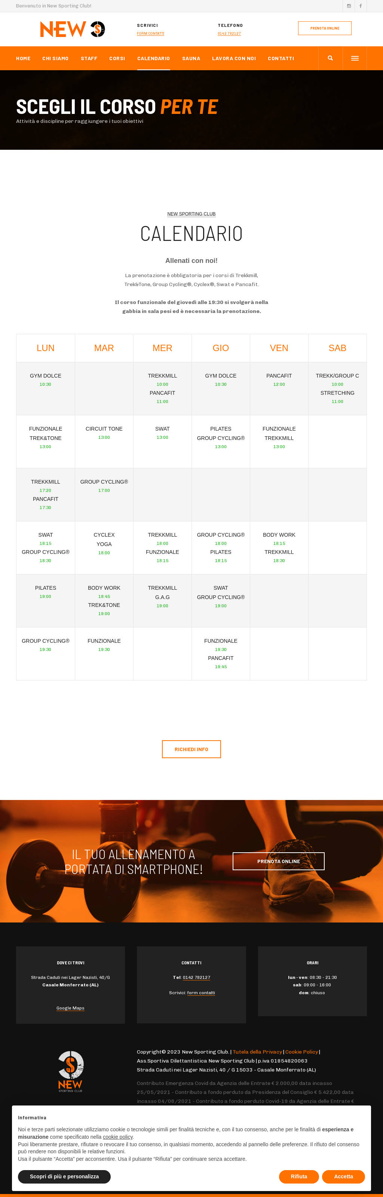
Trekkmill (45, 482)
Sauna (191, 58)
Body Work (104, 588)
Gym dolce (45, 376)
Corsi (117, 58)
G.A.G (162, 597)
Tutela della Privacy (257, 1052)
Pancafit (45, 499)
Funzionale (45, 429)
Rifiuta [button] (299, 1176)
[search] (330, 58)
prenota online (324, 28)
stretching (338, 393)
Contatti (281, 58)
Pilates (45, 588)
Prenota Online (278, 861)
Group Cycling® (46, 552)
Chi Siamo (55, 58)
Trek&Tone (45, 438)
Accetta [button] (343, 1176)
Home (23, 58)
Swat (46, 535)
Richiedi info (191, 749)
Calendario (153, 58)
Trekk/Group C (337, 376)
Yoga (103, 544)
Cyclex (104, 535)
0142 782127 (229, 33)
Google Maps (70, 1008)
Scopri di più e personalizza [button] (64, 1176)
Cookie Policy (301, 1052)
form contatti (150, 33)
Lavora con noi (234, 58)
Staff (89, 58)
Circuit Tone (104, 429)
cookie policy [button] (117, 1137)
